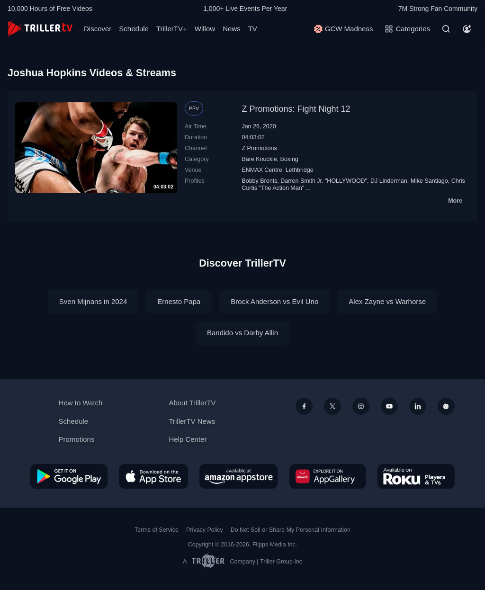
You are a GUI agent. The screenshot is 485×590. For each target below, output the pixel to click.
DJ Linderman (388, 181)
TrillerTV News (192, 421)
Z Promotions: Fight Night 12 (296, 109)
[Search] (446, 28)
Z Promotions (259, 148)
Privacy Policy (204, 530)
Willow (205, 29)
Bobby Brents (259, 181)
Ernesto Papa (178, 301)
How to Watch (81, 403)
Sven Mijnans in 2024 (93, 301)
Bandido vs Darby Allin (242, 333)
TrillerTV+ (171, 29)
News (232, 29)
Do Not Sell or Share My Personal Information (290, 530)
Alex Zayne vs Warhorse (387, 301)
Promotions (77, 439)
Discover (97, 29)
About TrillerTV (192, 403)
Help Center (188, 439)
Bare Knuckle (259, 159)
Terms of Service (157, 530)
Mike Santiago (429, 181)
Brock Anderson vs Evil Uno (274, 301)
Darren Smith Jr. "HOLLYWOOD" (323, 181)
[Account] (467, 28)
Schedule (134, 29)
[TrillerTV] (40, 28)
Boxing (289, 159)
